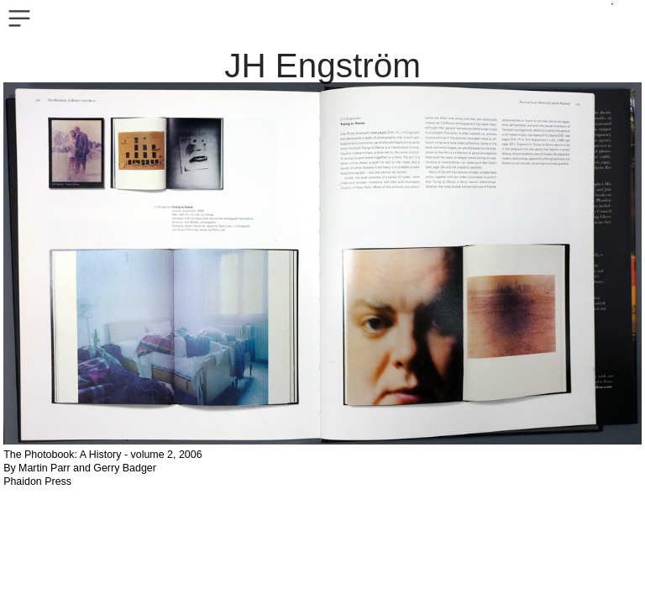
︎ (19, 18)
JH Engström (322, 65)
